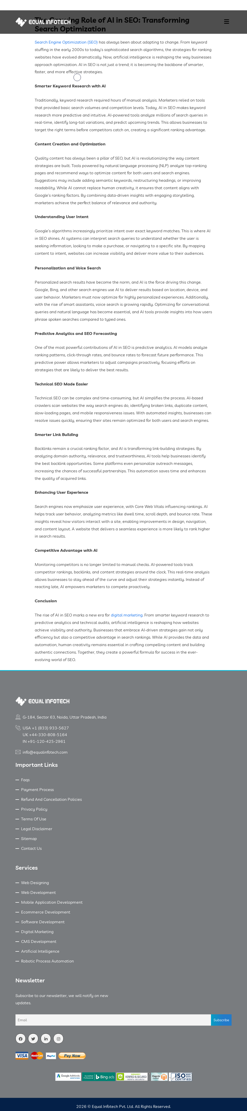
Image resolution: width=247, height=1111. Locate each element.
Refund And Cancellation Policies (51, 799)
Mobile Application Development (52, 902)
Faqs (25, 779)
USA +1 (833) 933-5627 (46, 727)
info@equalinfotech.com (45, 752)
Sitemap (29, 838)
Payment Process (37, 789)
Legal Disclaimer (36, 828)
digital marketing (127, 615)
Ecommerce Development (45, 912)
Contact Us (31, 848)
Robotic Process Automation (47, 961)
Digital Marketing (37, 931)
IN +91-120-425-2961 (44, 741)
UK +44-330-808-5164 (45, 734)
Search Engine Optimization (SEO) (66, 42)
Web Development (38, 892)
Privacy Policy (34, 809)
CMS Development (38, 941)
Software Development (43, 921)
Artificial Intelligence (40, 951)
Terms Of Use (33, 818)
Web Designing (35, 882)
